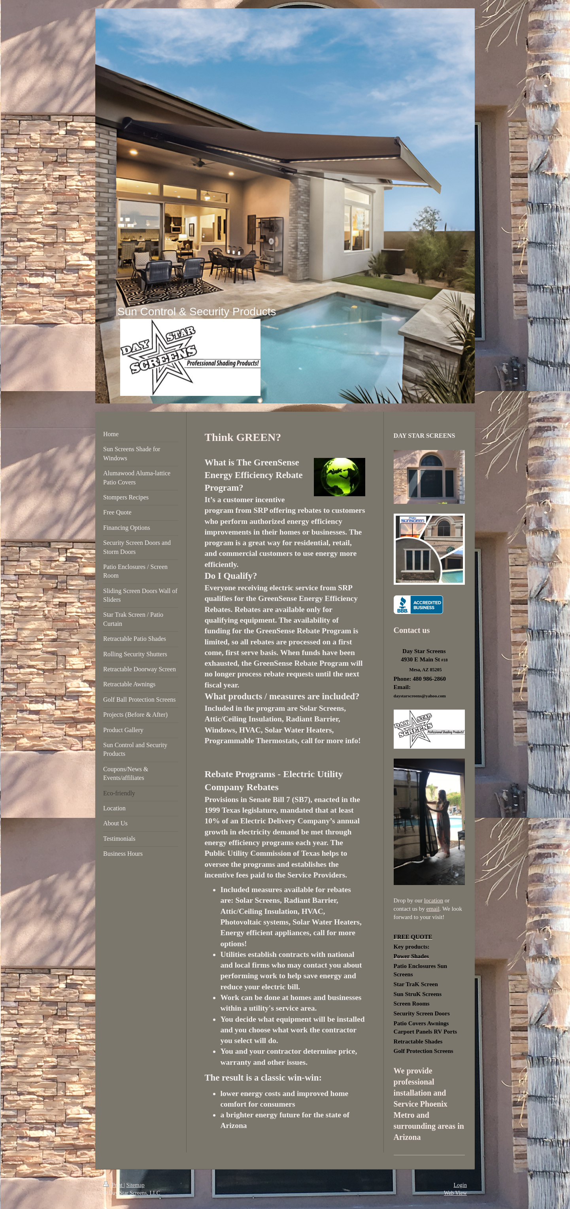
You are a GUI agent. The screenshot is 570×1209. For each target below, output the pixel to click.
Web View (455, 1193)
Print (113, 1185)
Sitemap (135, 1185)
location (433, 900)
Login (460, 1185)
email (433, 909)
